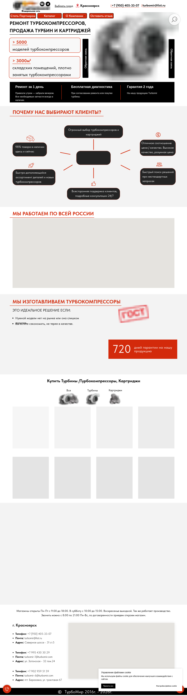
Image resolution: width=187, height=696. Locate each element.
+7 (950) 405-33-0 (38, 633)
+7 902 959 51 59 (38, 671)
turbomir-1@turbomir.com (38, 656)
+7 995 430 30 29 (38, 652)
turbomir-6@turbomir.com (38, 675)
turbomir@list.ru (33, 638)
